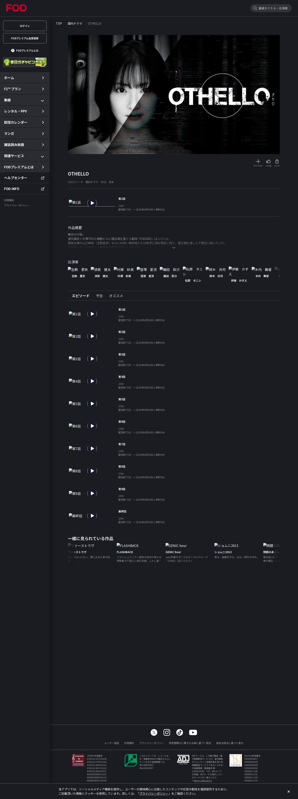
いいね (268, 165)
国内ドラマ (75, 23)
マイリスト (258, 165)
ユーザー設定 (111, 743)
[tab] (82, 318)
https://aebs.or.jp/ (203, 780)
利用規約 (129, 743)
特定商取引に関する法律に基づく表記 (190, 743)
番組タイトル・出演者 (273, 8)
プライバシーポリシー (151, 743)
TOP (59, 23)
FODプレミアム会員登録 (24, 38)
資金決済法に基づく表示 (229, 743)
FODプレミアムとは (27, 50)
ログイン (25, 26)
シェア (277, 165)
